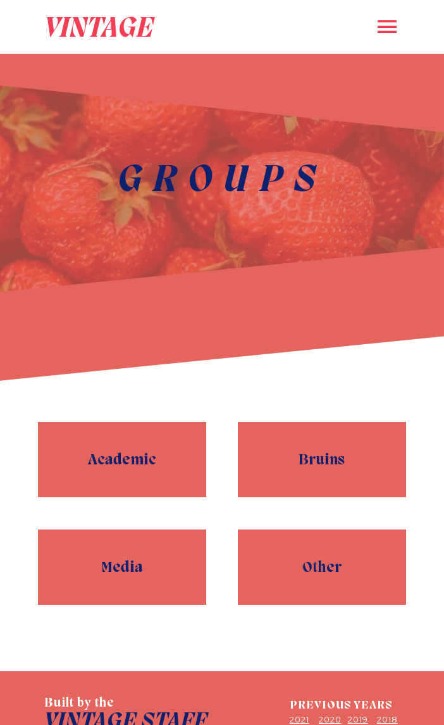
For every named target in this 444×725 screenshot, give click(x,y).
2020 (330, 719)
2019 (358, 719)
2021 (299, 719)
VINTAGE (99, 27)
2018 (387, 719)
